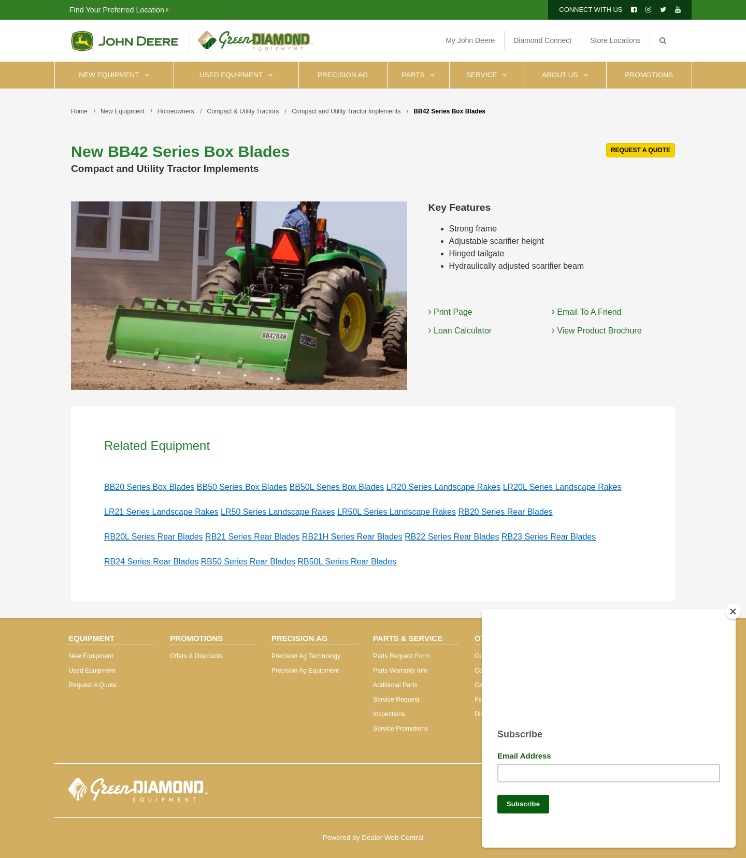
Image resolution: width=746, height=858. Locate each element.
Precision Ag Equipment (305, 670)
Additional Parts (395, 685)
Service (486, 75)
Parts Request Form (401, 656)
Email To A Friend (587, 312)
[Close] (733, 607)
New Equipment (114, 75)
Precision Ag (343, 75)
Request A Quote (92, 685)
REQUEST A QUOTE (640, 150)
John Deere (124, 41)
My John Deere (470, 40)
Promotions (649, 75)
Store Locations (615, 40)
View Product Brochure (597, 330)
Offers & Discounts (196, 656)
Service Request (396, 699)
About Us (565, 75)
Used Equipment (236, 75)
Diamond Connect (542, 40)
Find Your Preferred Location (119, 10)
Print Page (450, 312)
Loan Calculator (460, 330)
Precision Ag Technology (305, 656)
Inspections (389, 714)
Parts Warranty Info (400, 670)
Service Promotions (400, 728)
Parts (418, 75)
